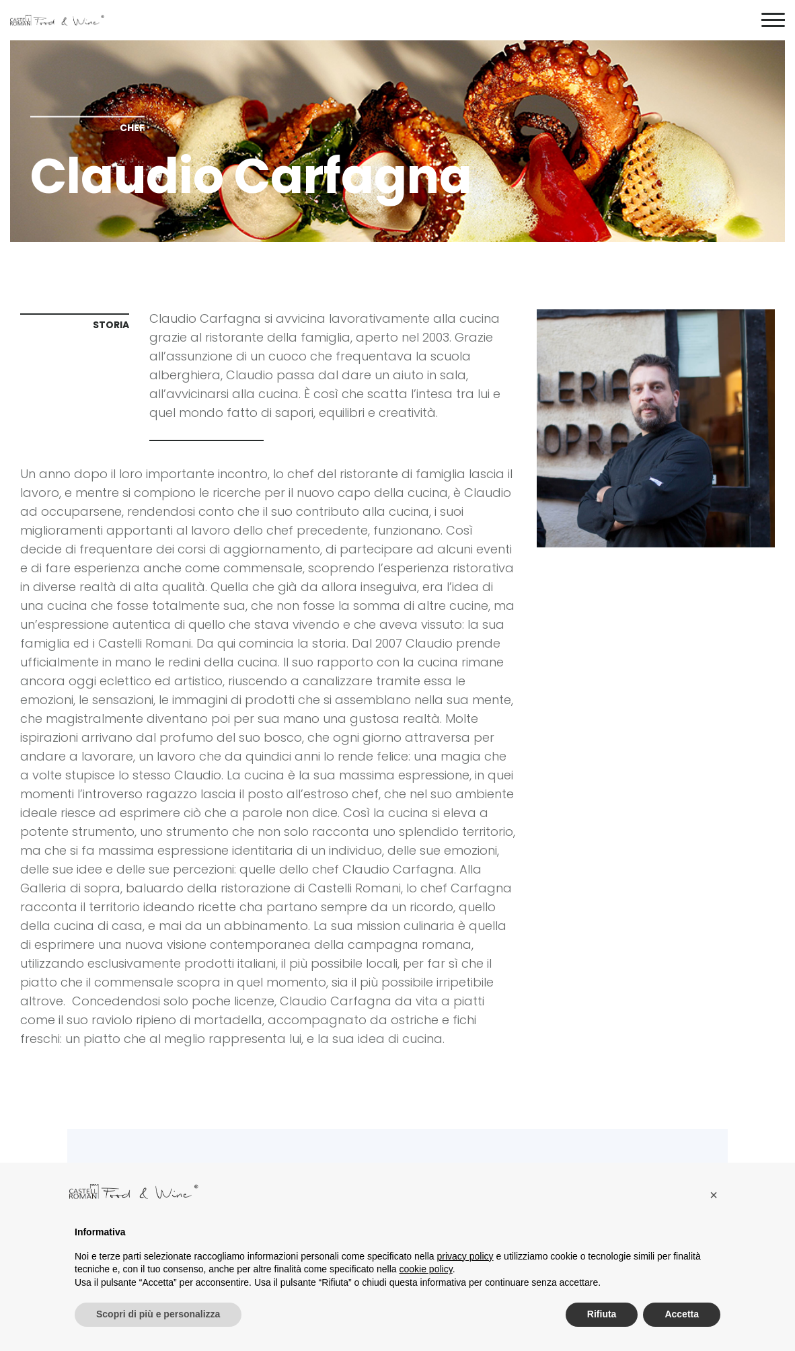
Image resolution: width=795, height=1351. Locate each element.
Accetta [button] (682, 1314)
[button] (713, 1195)
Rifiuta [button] (602, 1314)
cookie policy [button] (426, 1269)
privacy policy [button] (465, 1256)
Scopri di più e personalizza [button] (158, 1314)
